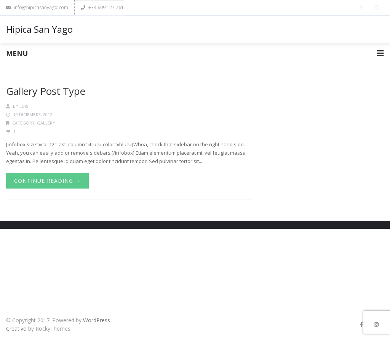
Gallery (46, 123)
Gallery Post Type (45, 91)
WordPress (96, 320)
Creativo (16, 328)
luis (23, 106)
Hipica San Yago (39, 29)
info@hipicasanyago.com (37, 7)
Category (23, 123)
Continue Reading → (47, 180)
